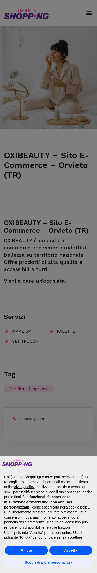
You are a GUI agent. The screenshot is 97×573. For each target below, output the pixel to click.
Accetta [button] (70, 550)
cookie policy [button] (79, 507)
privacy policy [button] (23, 487)
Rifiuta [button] (26, 550)
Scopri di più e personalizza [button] (48, 562)
